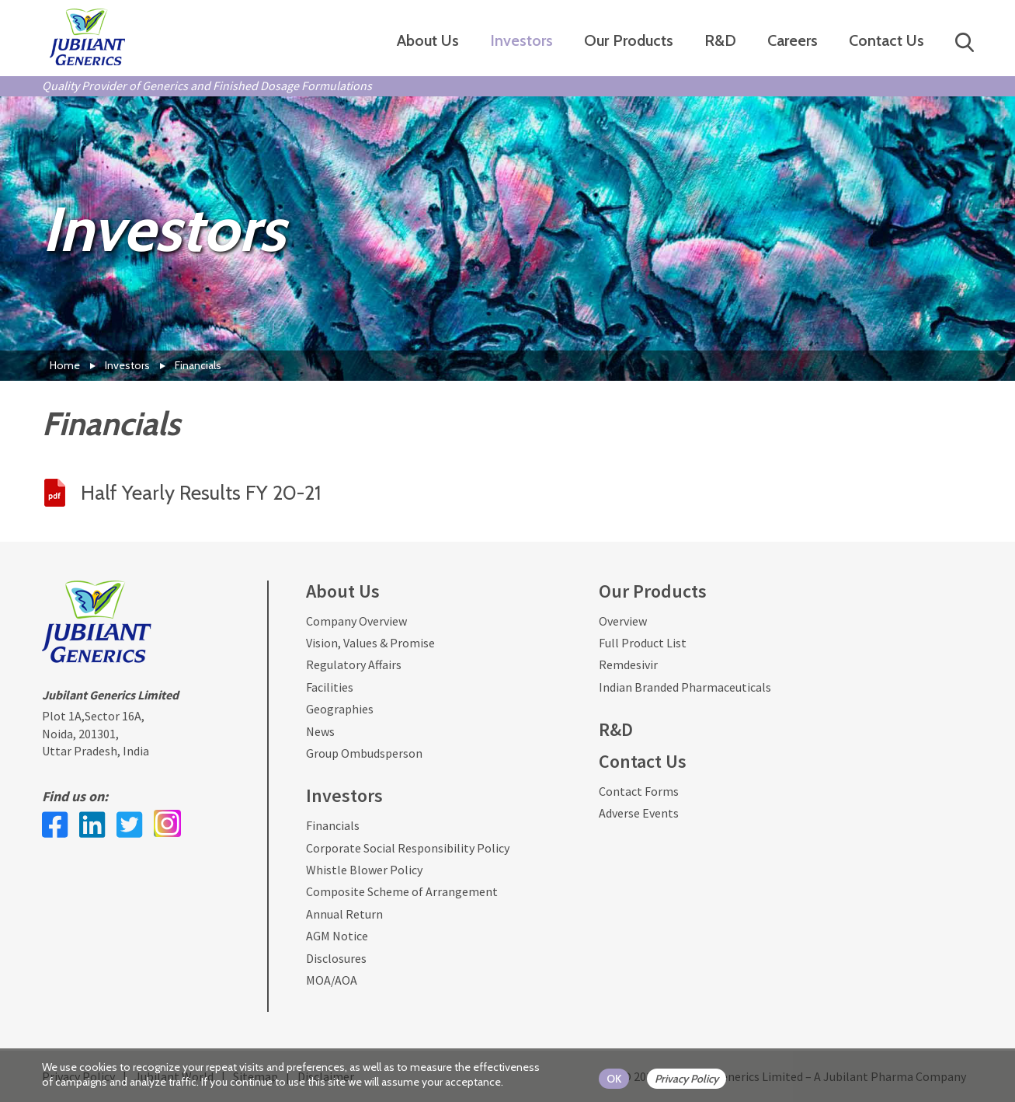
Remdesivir (628, 664)
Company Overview (356, 621)
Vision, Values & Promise (370, 642)
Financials (333, 825)
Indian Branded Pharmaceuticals (685, 687)
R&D (720, 40)
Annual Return (344, 914)
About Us (428, 40)
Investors (521, 40)
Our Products (628, 40)
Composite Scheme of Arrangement (402, 891)
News (320, 731)
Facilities (329, 687)
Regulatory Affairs (353, 664)
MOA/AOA (331, 980)
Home (65, 365)
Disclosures (336, 958)
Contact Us (886, 40)
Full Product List (643, 642)
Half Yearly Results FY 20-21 (201, 492)
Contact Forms (639, 791)
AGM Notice (337, 935)
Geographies (340, 709)
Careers (792, 40)
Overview (623, 621)
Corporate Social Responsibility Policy (407, 848)
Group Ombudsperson (364, 753)
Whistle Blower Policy (364, 869)
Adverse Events (639, 813)
